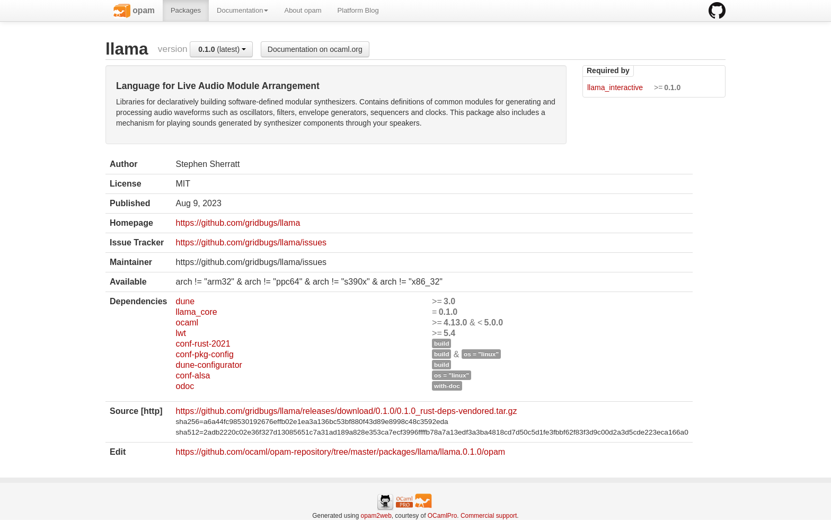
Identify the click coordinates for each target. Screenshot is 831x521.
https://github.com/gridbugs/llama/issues (250, 242)
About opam (302, 10)
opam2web (376, 515)
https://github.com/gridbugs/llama (237, 222)
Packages (186, 10)
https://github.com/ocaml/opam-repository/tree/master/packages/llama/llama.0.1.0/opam (340, 451)
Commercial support (489, 515)
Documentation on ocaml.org (315, 49)
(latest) (222, 49)
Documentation (242, 10)
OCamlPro (442, 515)
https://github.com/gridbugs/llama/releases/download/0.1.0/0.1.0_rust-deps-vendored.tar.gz (346, 411)
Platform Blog (358, 10)
